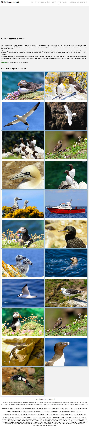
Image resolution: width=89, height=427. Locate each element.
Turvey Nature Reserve (79, 420)
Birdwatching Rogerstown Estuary (79, 419)
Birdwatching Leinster (26, 408)
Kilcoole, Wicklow (14, 417)
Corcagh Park (8, 423)
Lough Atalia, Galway (63, 417)
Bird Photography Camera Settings (79, 408)
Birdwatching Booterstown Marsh (42, 411)
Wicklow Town (18, 422)
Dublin (48, 2)
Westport (67, 408)
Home (32, 2)
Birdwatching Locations (40, 2)
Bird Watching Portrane (38, 419)
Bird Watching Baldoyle (42, 410)
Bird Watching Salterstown (23, 420)
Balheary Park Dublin (67, 410)
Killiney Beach (22, 417)
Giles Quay (50, 425)
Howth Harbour (77, 416)
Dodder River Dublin (32, 414)
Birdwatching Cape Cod (27, 422)
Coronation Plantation (75, 413)
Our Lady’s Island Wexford (8, 419)
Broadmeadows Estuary (67, 411)
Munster (59, 2)
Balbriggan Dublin (31, 410)
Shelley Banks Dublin (45, 420)
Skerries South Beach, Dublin (66, 420)
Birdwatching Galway (19, 416)
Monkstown (54, 422)
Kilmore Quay (6, 417)
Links (45, 422)
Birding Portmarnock (27, 419)
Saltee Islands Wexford (10, 420)
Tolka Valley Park (83, 422)
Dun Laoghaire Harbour (50, 414)
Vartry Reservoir (48, 423)
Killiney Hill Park (62, 422)
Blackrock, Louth (57, 423)
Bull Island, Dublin (77, 411)
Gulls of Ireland (16, 423)
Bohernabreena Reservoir (27, 411)
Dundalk (58, 414)
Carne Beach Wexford (25, 413)
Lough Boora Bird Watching (44, 417)
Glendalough (57, 416)
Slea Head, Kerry (71, 423)
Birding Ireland (72, 2)
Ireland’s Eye (34, 423)
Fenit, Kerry (64, 423)
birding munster (80, 423)
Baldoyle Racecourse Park (55, 410)
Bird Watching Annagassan (13, 410)
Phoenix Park (18, 419)
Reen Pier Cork (48, 419)
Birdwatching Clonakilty (64, 413)
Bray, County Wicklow (56, 411)
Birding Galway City (29, 416)
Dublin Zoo (40, 423)
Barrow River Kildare (77, 410)
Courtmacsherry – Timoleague (10, 414)
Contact (59, 5)
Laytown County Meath (32, 417)
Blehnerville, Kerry (37, 425)
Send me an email (83, 402)
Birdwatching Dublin (15, 408)
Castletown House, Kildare (37, 413)
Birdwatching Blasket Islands (13, 411)
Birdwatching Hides (60, 408)
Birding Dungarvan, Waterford (68, 414)
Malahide (70, 417)
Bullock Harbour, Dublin (14, 413)
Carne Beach (4, 62)
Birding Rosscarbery (57, 419)
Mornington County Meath (79, 417)
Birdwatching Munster (37, 408)
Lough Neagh (55, 417)
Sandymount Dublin (34, 420)
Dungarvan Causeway (81, 414)
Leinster (54, 2)
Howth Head (84, 416)
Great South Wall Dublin (67, 416)
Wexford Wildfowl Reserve (8, 422)
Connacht (65, 2)
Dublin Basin (41, 414)
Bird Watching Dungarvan (72, 422)
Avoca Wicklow (23, 410)
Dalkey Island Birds (22, 414)
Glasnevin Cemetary (39, 416)
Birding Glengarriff (49, 416)
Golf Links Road (66, 419)
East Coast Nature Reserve (8, 416)
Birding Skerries (54, 420)
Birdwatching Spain (38, 422)
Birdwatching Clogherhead (51, 413)
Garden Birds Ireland (82, 2)
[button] (23, 86)
